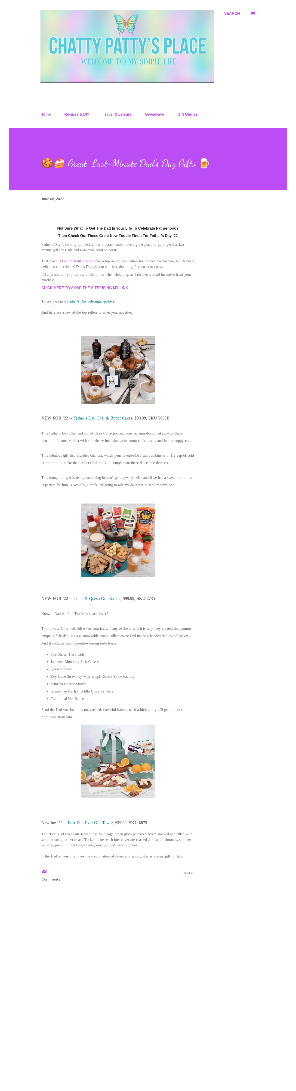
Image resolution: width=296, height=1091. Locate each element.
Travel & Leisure (117, 114)
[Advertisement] (110, 1033)
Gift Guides (187, 114)
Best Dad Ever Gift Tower (90, 823)
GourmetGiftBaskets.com (81, 261)
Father (72, 301)
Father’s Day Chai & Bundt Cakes (103, 418)
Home (45, 114)
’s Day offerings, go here (96, 301)
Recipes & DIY (76, 114)
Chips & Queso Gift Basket (97, 598)
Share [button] (189, 873)
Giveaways (154, 114)
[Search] (232, 13)
